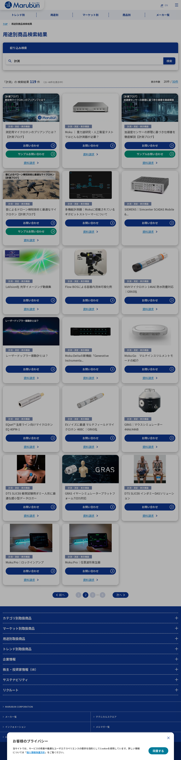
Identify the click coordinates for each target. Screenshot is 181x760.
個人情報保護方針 (36, 752)
